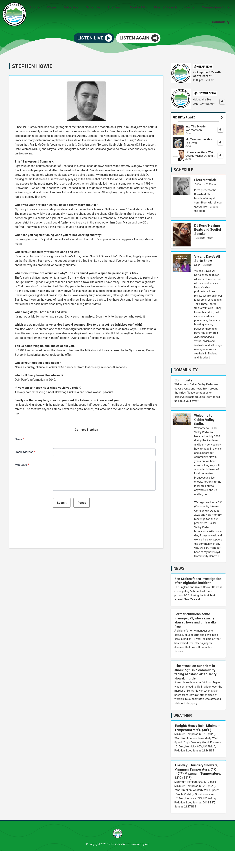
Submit (61, 502)
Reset (81, 502)
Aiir (147, 843)
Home (47, 8)
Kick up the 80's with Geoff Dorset (207, 73)
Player (62, 8)
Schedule (101, 8)
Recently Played (198, 116)
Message (22, 464)
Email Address (25, 451)
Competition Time (216, 8)
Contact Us (143, 8)
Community (221, 21)
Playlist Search (169, 8)
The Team (121, 8)
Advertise (80, 8)
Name (19, 438)
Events (192, 8)
